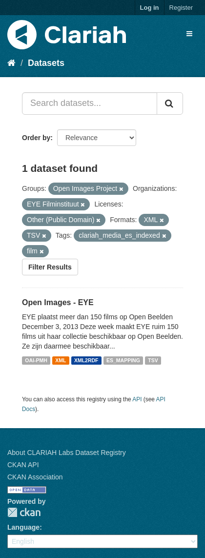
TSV (153, 360)
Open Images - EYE (58, 302)
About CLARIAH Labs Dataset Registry (66, 452)
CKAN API (23, 465)
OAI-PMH (36, 360)
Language (23, 527)
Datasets (46, 63)
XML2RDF (86, 360)
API (137, 399)
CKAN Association (35, 477)
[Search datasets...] (89, 103)
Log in (149, 7)
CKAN (24, 512)
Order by (36, 138)
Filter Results (50, 267)
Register (181, 7)
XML (60, 360)
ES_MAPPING (123, 360)
